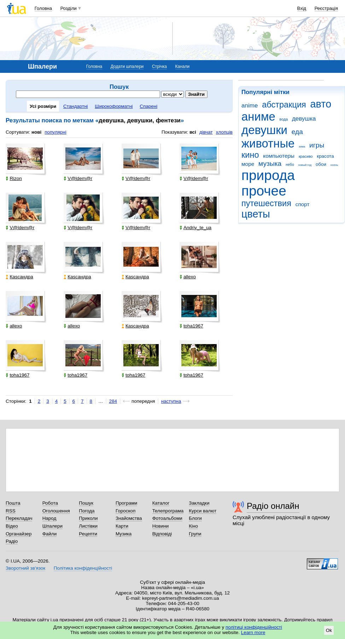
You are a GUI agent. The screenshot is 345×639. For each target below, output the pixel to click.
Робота (50, 503)
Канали (182, 66)
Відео (12, 526)
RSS (11, 510)
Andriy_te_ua (195, 227)
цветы (255, 214)
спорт (303, 204)
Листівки (88, 526)
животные (267, 143)
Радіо (12, 541)
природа (268, 175)
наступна (171, 401)
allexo (188, 276)
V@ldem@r (78, 178)
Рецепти (88, 533)
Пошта (13, 503)
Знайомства (129, 518)
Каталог (161, 503)
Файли (49, 533)
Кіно (193, 526)
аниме (258, 116)
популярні (55, 132)
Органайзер (18, 533)
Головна (43, 8)
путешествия (266, 203)
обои (321, 164)
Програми (126, 503)
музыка (269, 163)
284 (113, 401)
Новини (160, 526)
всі (192, 132)
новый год (304, 165)
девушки (264, 129)
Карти (122, 526)
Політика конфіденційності (83, 568)
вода (284, 119)
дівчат (206, 132)
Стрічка (159, 66)
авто (321, 104)
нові (36, 132)
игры (316, 145)
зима (302, 146)
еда (297, 131)
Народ (49, 518)
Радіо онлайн (273, 506)
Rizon (14, 178)
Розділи (68, 8)
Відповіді (162, 533)
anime (249, 105)
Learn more (253, 632)
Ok (329, 630)
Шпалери (52, 526)
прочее (263, 190)
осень (334, 165)
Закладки (199, 503)
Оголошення (56, 510)
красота (325, 156)
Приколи (88, 518)
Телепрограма (168, 510)
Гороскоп (125, 510)
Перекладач (19, 518)
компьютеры (278, 156)
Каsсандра (19, 276)
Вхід (301, 8)
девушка (304, 118)
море (247, 164)
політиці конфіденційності (254, 627)
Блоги (195, 518)
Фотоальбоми (167, 518)
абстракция (284, 104)
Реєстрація (326, 8)
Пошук (86, 503)
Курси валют (202, 510)
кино (250, 154)
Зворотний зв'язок (25, 568)
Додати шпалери (127, 66)
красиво (306, 156)
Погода (86, 510)
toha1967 (191, 326)
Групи (195, 533)
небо (290, 164)
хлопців (224, 132)
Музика (123, 533)
